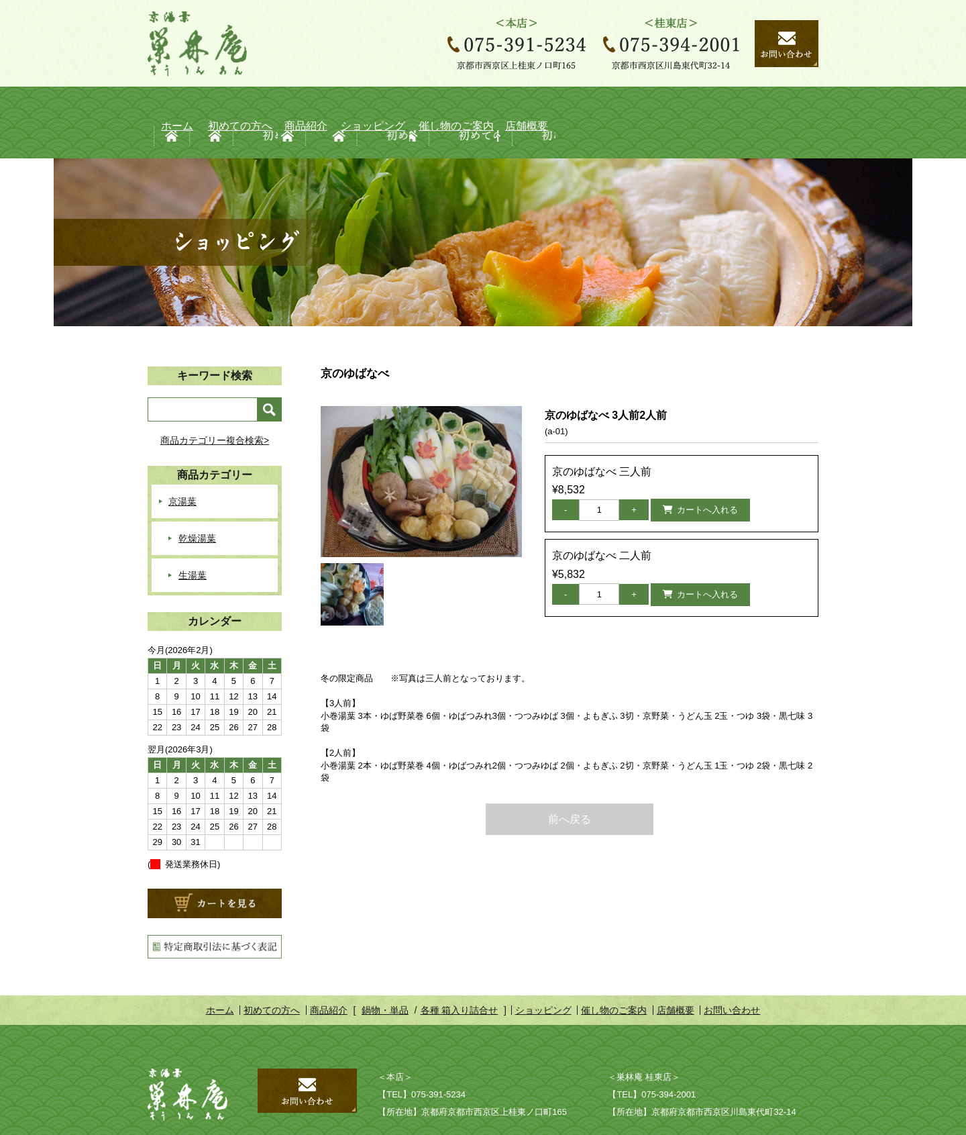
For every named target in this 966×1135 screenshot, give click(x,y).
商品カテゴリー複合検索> (214, 402)
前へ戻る (569, 781)
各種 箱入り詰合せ (459, 972)
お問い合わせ (732, 972)
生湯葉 (192, 537)
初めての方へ (247, 103)
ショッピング (500, 103)
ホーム (166, 103)
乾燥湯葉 (197, 500)
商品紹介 (374, 103)
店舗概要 (755, 103)
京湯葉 (182, 463)
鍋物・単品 (385, 972)
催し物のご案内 (628, 103)
